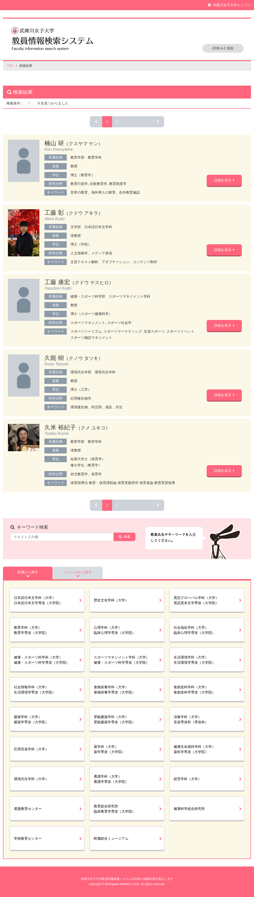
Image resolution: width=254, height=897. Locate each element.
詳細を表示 (222, 180)
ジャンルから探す (78, 572)
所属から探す (27, 572)
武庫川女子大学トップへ (232, 5)
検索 (127, 537)
